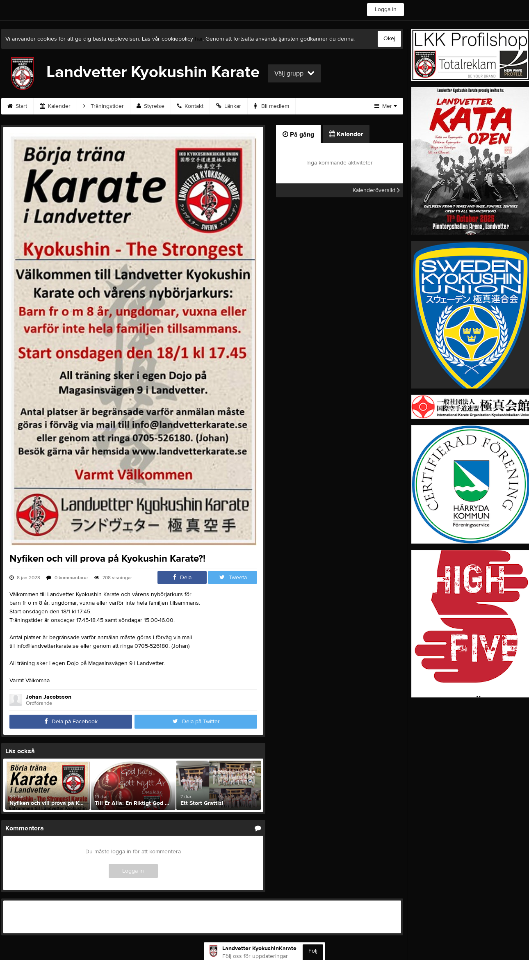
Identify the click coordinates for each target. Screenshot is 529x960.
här (199, 39)
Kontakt (190, 106)
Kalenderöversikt (376, 190)
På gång (298, 134)
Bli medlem (271, 106)
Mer (385, 106)
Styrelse (150, 106)
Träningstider (103, 106)
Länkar (228, 106)
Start (17, 106)
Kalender (55, 106)
